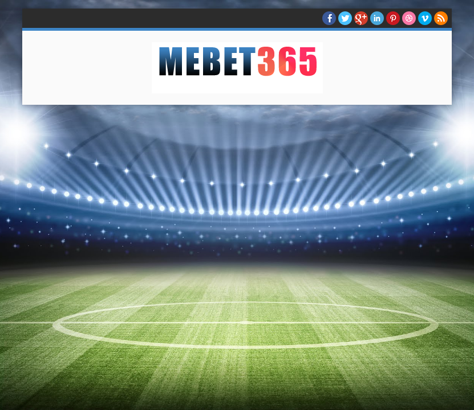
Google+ (361, 18)
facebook (329, 18)
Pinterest (393, 18)
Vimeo (425, 18)
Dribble (409, 18)
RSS (441, 18)
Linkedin (377, 18)
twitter (345, 18)
